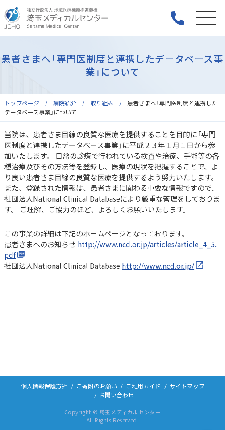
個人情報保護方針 (44, 386)
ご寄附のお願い (96, 386)
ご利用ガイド (143, 386)
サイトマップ (187, 386)
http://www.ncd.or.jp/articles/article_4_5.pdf (110, 249)
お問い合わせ (116, 395)
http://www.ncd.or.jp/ (158, 265)
